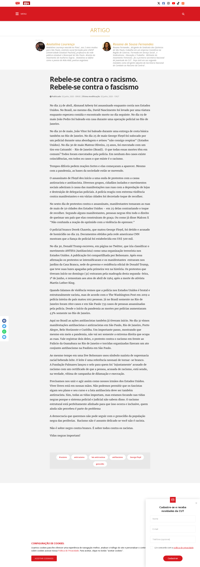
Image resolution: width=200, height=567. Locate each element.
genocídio (100, 464)
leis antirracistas (98, 457)
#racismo (63, 457)
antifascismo (117, 457)
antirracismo (79, 457)
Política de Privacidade (68, 550)
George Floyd (135, 457)
